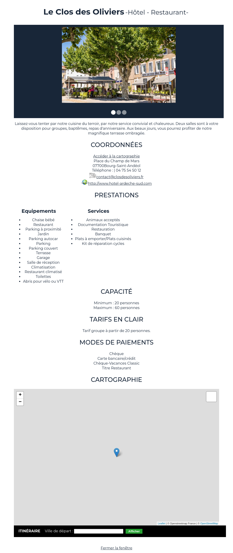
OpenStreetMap (209, 523)
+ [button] (20, 395)
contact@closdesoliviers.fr (120, 177)
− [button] (20, 402)
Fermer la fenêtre (116, 548)
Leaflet (161, 523)
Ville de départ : (59, 531)
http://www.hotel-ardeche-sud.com (120, 183)
